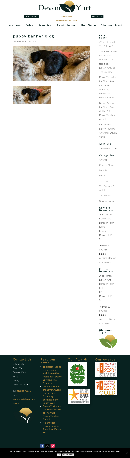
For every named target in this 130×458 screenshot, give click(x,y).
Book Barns (97, 16)
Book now (71, 25)
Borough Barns (45, 25)
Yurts (18, 25)
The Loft (60, 25)
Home (10, 25)
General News (106, 165)
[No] (127, 453)
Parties (103, 175)
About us (92, 25)
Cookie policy (68, 455)
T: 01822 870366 (65, 16)
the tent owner (21, 41)
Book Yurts (31, 16)
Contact (118, 25)
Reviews (29, 25)
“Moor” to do (106, 25)
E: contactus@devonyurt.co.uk (65, 20)
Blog (83, 25)
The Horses (105, 195)
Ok (59, 455)
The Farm (104, 180)
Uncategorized (107, 200)
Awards (103, 159)
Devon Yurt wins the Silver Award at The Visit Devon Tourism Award (107, 111)
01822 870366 (24, 390)
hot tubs (103, 170)
